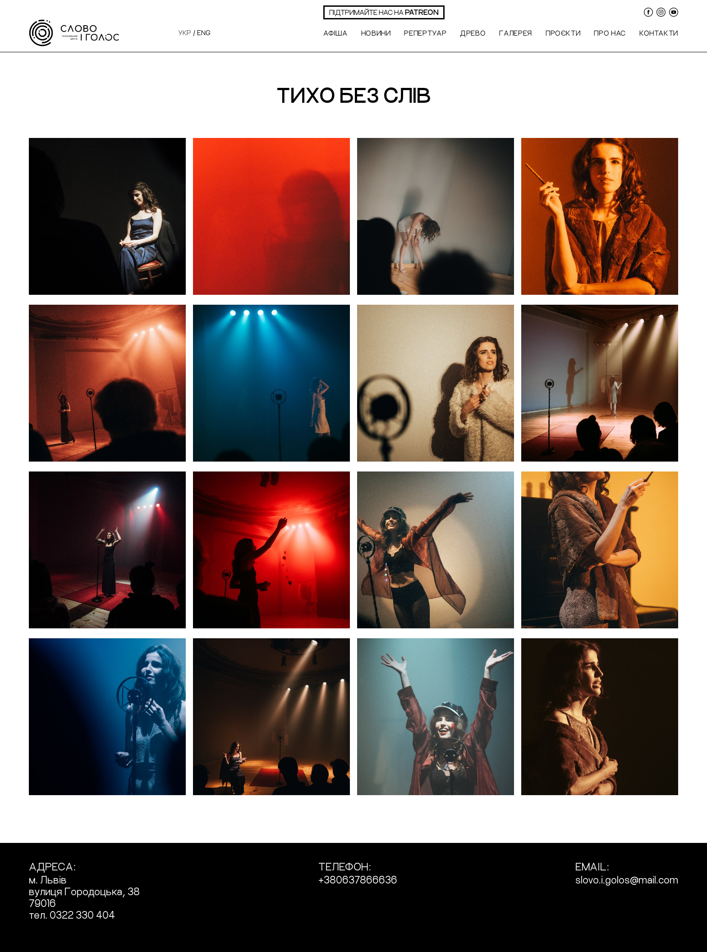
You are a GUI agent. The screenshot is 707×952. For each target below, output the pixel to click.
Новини (376, 32)
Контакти (658, 32)
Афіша (335, 32)
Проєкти (563, 32)
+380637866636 (357, 879)
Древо (473, 32)
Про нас (609, 32)
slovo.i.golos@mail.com (626, 879)
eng (204, 32)
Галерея (515, 32)
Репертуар (425, 32)
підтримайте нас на (384, 12)
